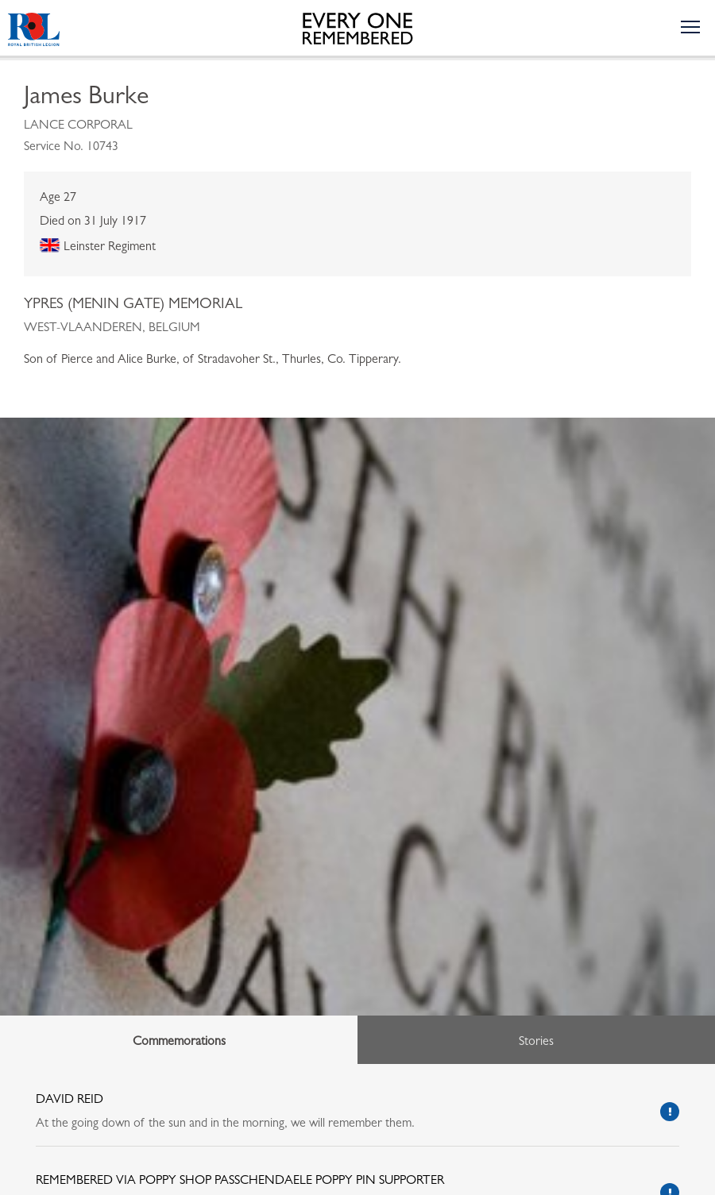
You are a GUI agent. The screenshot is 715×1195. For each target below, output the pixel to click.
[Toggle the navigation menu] (689, 26)
